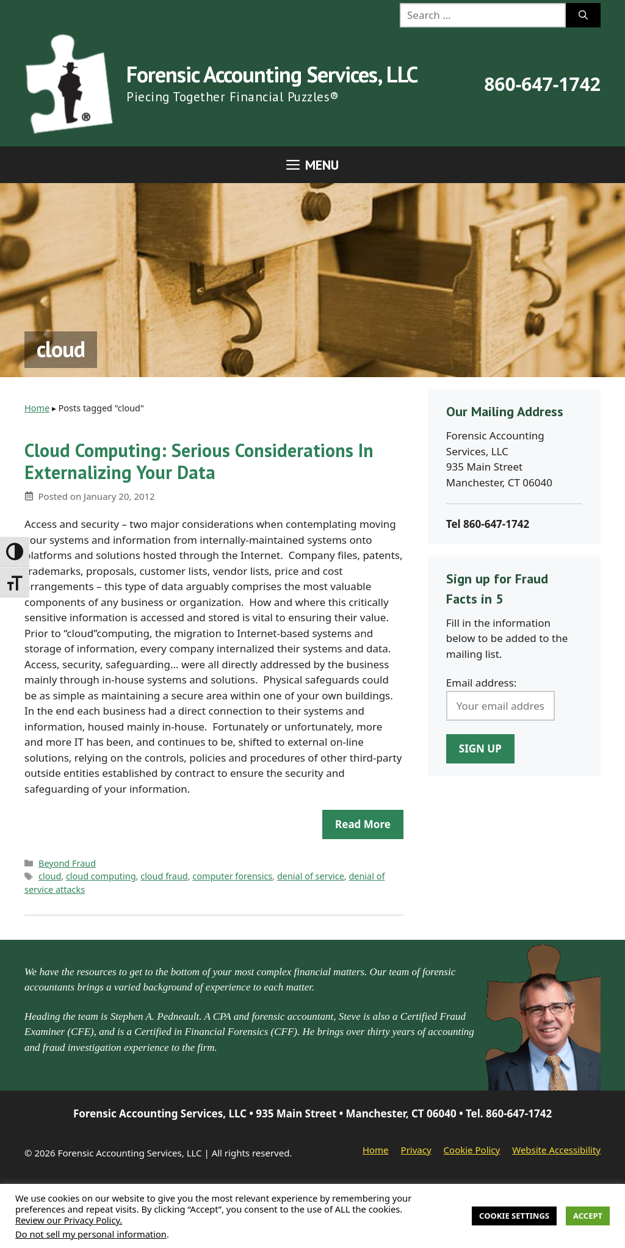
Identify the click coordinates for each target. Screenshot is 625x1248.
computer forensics (232, 876)
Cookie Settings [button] (514, 1215)
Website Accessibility (556, 1150)
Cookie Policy (472, 1150)
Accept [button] (587, 1215)
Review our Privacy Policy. (68, 1220)
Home (36, 408)
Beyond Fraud (67, 863)
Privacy (416, 1150)
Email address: (481, 683)
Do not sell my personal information (91, 1234)
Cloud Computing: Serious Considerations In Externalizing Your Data (199, 461)
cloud (49, 876)
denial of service (310, 876)
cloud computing (101, 876)
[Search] (583, 15)
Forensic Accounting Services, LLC (271, 74)
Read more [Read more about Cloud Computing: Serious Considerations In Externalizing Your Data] (363, 824)
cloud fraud (164, 876)
